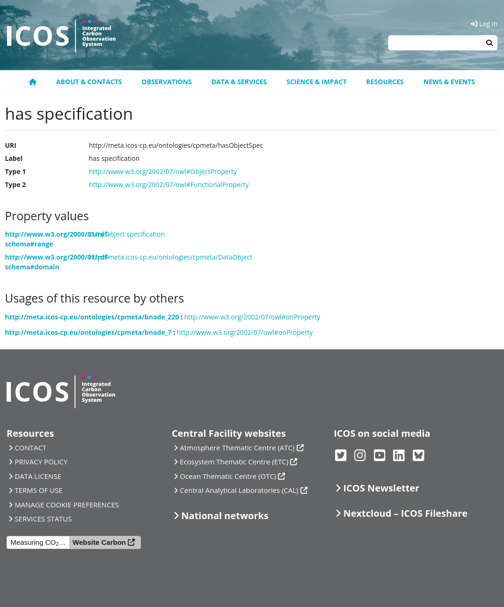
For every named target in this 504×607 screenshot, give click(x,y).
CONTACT (30, 447)
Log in (484, 23)
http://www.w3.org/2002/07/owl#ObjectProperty (163, 171)
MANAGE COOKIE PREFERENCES (67, 504)
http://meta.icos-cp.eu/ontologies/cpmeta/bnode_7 (88, 332)
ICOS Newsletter (381, 488)
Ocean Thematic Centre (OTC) (228, 476)
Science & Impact (316, 81)
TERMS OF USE (38, 490)
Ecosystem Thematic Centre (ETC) (234, 461)
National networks (224, 515)
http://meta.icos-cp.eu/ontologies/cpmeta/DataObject (170, 257)
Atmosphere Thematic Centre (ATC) (237, 447)
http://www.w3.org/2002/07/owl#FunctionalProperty (169, 184)
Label (14, 158)
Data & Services (239, 81)
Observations (167, 81)
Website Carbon (99, 542)
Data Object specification (127, 234)
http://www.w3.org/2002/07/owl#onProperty (252, 316)
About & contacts (89, 81)
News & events (449, 81)
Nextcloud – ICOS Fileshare (405, 513)
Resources (385, 81)
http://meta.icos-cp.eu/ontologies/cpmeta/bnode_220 (92, 316)
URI (10, 145)
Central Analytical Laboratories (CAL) (239, 490)
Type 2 (15, 184)
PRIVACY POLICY (41, 461)
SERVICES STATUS (43, 518)
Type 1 (15, 171)
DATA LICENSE (38, 476)
